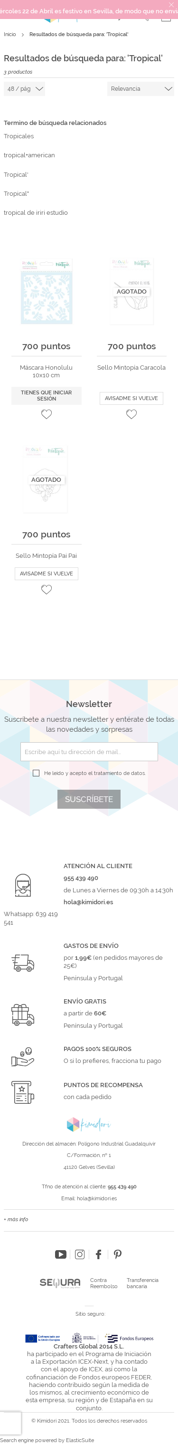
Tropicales (19, 136)
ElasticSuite (80, 1440)
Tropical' (16, 174)
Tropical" (16, 193)
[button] (46, 414)
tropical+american (29, 155)
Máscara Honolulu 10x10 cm (46, 371)
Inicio (11, 34)
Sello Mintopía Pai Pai (46, 555)
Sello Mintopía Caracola (131, 367)
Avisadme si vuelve (131, 398)
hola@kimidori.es (97, 1198)
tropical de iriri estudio (36, 212)
